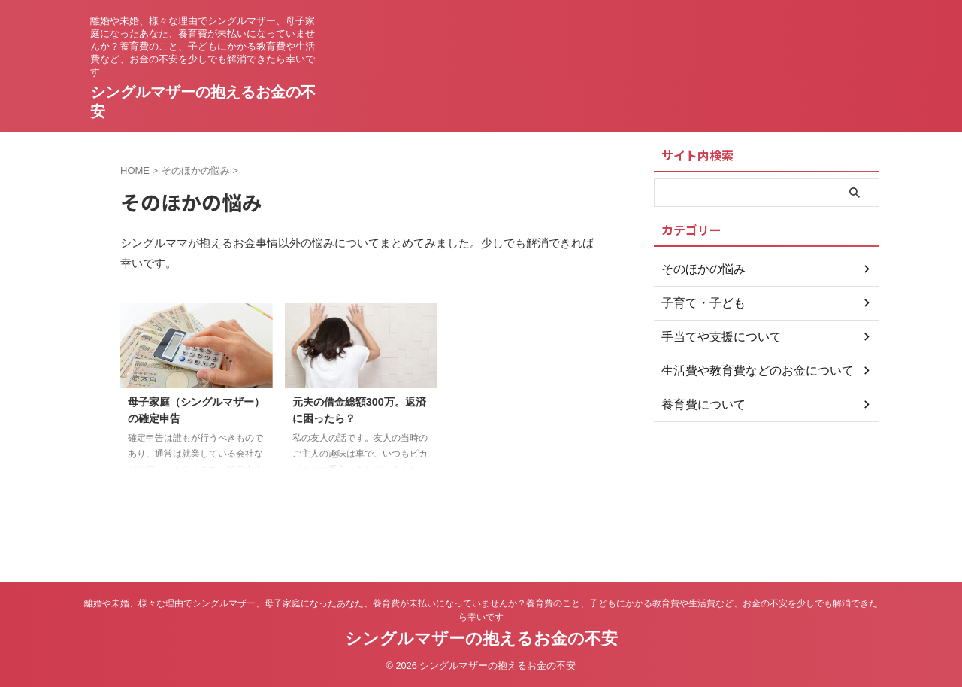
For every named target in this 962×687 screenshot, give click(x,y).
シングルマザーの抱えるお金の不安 (481, 638)
